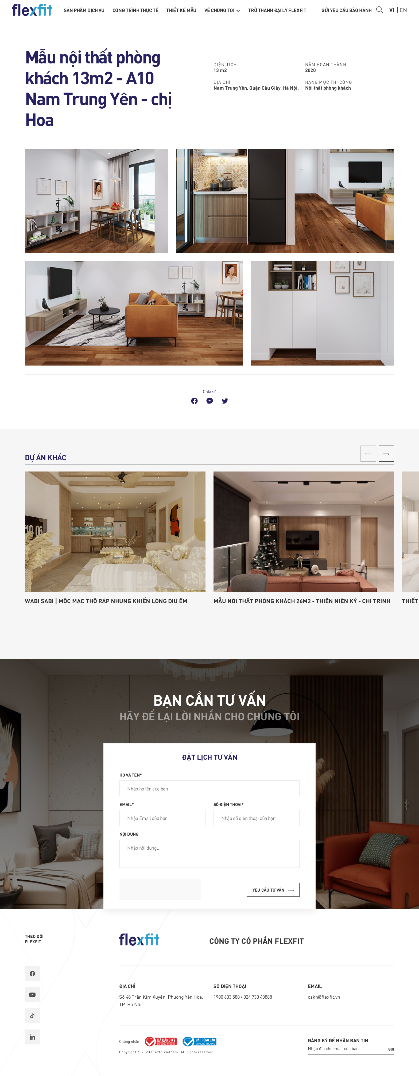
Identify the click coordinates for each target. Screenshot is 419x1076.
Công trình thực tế (135, 10)
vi (391, 9)
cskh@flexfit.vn (324, 997)
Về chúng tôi (222, 10)
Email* (126, 804)
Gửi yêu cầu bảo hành (346, 10)
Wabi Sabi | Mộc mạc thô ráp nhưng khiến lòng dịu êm (106, 600)
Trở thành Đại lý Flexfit (277, 10)
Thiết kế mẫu (181, 10)
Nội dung (128, 834)
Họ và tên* (130, 774)
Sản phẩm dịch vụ (84, 10)
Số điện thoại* (229, 804)
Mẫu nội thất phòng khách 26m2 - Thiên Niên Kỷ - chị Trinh (302, 600)
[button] (386, 454)
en (403, 9)
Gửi (391, 1049)
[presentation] (160, 889)
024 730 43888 (257, 997)
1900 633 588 (227, 997)
